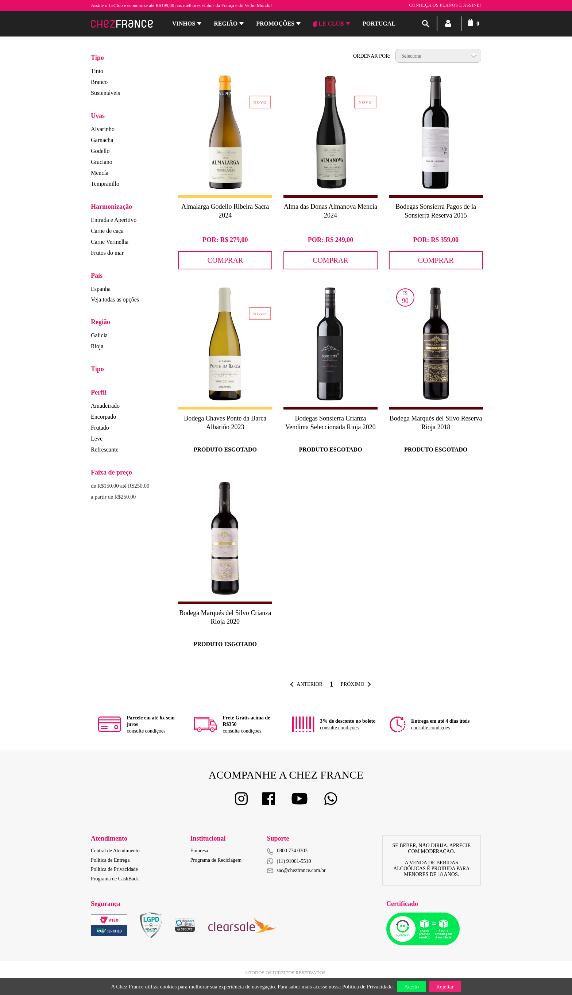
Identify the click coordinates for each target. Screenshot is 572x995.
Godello (100, 151)
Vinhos (183, 23)
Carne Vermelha (109, 242)
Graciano (101, 162)
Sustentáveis (105, 93)
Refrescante (105, 449)
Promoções (275, 23)
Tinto (97, 71)
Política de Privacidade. (368, 987)
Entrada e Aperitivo (113, 220)
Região (225, 23)
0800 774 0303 (292, 850)
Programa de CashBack (115, 878)
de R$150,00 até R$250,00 (120, 486)
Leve (97, 438)
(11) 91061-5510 (289, 861)
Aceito (411, 987)
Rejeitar (444, 987)
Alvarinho (103, 129)
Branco (99, 82)
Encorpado (103, 417)
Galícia (99, 335)
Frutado (100, 427)
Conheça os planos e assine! (445, 5)
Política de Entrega (110, 860)
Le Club (328, 23)
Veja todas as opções (115, 299)
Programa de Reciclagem (216, 860)
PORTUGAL (379, 23)
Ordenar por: (371, 56)
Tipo (97, 57)
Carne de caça (107, 231)
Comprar (225, 260)
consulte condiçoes (146, 731)
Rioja (97, 346)
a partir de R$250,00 (113, 497)
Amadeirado (105, 406)
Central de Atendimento (115, 850)
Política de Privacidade (114, 869)
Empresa (199, 850)
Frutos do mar (107, 253)
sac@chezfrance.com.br (296, 870)
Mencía (99, 173)
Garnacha (102, 140)
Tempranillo (105, 184)
